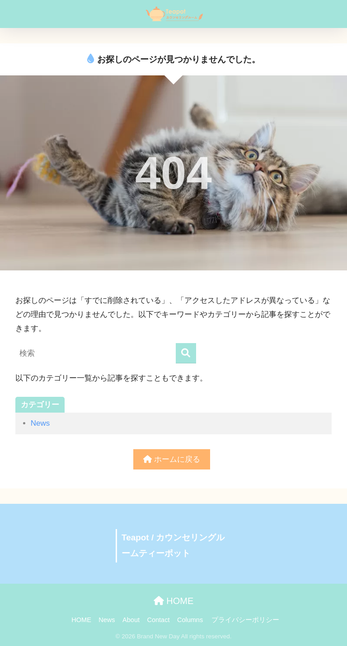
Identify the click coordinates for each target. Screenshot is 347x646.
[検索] (186, 353)
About (131, 619)
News (40, 423)
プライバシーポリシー (245, 619)
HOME (174, 601)
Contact (158, 619)
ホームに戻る (171, 459)
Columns (190, 619)
